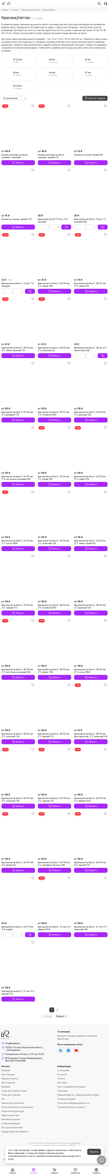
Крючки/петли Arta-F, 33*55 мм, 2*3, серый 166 (54, 477)
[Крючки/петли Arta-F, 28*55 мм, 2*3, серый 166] (54, 254)
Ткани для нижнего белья (14, 1091)
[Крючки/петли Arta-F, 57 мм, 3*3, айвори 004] (54, 898)
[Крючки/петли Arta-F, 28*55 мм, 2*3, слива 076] (91, 254)
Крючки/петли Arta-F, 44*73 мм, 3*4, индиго (17, 928)
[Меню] (3, 3)
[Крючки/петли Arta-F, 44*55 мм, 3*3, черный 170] (91, 833)
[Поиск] (99, 3)
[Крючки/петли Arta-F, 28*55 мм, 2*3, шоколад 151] (54, 319)
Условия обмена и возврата (71, 1107)
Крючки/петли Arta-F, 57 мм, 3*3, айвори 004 (54, 928)
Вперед (61, 1016)
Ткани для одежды (10, 1095)
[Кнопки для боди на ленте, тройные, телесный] (18, 126)
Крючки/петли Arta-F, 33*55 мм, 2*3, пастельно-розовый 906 (17, 477)
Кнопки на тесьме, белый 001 (88, 155)
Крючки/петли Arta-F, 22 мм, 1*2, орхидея (17, 284)
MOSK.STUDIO (49, 1146)
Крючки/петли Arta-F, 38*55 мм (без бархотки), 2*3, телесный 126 (90, 735)
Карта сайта (76, 1143)
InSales (72, 1146)
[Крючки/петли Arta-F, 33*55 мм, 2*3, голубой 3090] (54, 383)
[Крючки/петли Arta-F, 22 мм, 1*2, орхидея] (18, 254)
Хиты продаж (8, 1074)
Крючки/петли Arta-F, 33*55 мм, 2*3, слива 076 (90, 477)
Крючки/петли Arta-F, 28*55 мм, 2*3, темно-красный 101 (17, 349)
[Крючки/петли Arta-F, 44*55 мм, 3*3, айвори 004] (91, 769)
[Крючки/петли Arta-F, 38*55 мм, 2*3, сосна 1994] (91, 640)
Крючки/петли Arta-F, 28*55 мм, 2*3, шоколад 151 (54, 349)
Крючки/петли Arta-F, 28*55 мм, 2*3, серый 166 (54, 284)
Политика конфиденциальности (73, 1103)
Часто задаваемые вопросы (71, 1086)
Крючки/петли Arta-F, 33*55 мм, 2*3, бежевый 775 (17, 413)
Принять (94, 1151)
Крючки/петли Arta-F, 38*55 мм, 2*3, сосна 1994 (90, 670)
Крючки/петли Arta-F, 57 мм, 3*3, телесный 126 (90, 928)
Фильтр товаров (95, 98)
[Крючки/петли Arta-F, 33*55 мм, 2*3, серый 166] (54, 447)
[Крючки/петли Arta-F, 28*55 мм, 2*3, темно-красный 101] (18, 319)
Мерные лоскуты (9, 1078)
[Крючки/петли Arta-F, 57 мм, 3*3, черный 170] (18, 962)
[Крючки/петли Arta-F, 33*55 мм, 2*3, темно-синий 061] (91, 512)
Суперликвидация (10, 1123)
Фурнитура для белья (30, 10)
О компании (63, 1070)
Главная (4, 10)
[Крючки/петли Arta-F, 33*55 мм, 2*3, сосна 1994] (18, 512)
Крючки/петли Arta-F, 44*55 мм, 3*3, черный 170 (90, 863)
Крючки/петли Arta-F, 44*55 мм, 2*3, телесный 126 (17, 799)
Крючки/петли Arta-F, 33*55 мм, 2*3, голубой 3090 (54, 413)
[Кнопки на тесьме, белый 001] (91, 126)
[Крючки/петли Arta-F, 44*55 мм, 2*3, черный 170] (54, 769)
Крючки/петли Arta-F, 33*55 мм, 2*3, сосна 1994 (17, 542)
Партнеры (62, 1091)
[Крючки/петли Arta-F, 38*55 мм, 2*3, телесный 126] (18, 705)
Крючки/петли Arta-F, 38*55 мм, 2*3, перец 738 (54, 670)
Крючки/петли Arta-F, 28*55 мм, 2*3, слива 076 (90, 284)
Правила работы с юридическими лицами (78, 1095)
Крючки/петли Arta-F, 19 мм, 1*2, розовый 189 (90, 220)
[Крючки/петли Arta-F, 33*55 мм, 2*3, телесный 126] (54, 512)
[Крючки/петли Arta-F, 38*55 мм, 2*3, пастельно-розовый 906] (18, 640)
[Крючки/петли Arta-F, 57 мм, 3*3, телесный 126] (91, 898)
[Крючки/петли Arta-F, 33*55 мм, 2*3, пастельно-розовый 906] (18, 447)
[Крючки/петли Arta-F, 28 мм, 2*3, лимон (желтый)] (91, 319)
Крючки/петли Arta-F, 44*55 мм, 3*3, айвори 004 (90, 799)
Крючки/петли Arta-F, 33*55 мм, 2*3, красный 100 (90, 413)
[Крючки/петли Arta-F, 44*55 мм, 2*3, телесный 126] (18, 769)
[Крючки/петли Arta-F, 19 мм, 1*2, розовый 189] (91, 190)
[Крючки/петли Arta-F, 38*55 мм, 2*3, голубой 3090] (54, 576)
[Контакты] (105, 3)
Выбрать (18, 162)
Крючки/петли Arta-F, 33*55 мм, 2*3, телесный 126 (54, 542)
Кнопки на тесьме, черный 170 (16, 219)
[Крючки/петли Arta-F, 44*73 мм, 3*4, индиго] (18, 898)
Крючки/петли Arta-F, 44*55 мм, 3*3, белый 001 (17, 863)
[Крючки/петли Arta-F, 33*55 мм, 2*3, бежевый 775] (18, 383)
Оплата (61, 1078)
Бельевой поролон (10, 1119)
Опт (3, 1099)
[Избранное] (33, 106)
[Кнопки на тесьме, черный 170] (18, 190)
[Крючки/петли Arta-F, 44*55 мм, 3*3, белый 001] (18, 833)
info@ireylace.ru (13, 1043)
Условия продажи (66, 1099)
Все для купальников (12, 1127)
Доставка (62, 1082)
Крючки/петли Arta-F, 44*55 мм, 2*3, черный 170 (54, 799)
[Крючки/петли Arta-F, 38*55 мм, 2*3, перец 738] (54, 640)
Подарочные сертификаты (14, 1131)
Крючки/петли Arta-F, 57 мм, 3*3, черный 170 (17, 992)
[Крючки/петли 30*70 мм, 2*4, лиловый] (54, 190)
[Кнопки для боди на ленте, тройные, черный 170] (54, 126)
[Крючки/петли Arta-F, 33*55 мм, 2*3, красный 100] (91, 383)
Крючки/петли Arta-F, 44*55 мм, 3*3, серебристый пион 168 (54, 863)
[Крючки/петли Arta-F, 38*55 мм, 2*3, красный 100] (91, 576)
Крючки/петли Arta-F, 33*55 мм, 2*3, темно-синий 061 (90, 542)
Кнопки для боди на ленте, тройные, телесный (14, 156)
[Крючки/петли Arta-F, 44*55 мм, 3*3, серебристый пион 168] (54, 833)
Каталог (15, 10)
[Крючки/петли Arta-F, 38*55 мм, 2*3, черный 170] (54, 705)
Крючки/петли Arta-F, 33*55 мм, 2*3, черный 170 (17, 606)
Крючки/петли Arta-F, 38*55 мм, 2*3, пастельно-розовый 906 (17, 670)
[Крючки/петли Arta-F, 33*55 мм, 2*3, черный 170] (18, 576)
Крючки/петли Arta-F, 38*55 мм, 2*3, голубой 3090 (54, 606)
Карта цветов (8, 1082)
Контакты (62, 1074)
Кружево (5, 1086)
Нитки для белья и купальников (17, 1107)
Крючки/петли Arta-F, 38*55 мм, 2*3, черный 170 (54, 735)
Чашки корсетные (10, 1115)
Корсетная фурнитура (12, 1111)
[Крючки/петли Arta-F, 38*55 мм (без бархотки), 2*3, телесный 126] (91, 705)
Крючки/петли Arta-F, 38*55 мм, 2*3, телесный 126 (17, 735)
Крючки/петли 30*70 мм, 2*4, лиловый (53, 220)
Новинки (5, 1070)
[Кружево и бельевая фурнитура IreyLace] (9, 3)
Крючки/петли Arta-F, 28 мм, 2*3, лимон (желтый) (90, 349)
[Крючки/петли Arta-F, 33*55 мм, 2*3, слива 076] (91, 447)
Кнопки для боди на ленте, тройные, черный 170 (51, 156)
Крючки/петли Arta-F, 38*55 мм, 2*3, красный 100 (90, 606)
